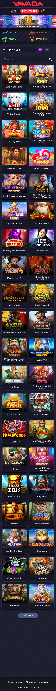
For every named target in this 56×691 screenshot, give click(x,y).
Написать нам (14, 682)
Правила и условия (37, 682)
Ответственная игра (27, 688)
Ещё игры (28, 615)
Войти (14, 11)
